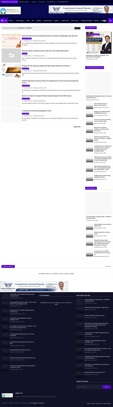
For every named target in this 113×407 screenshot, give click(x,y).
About (93, 403)
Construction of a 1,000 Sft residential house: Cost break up (102, 252)
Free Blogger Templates (37, 403)
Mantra (96, 20)
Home (5, 20)
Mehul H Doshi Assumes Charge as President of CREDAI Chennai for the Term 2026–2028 (102, 158)
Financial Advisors (51, 2)
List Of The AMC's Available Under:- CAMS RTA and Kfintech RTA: (98, 217)
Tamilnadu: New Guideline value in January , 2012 (22, 342)
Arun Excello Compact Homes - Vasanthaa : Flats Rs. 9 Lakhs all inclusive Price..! (23, 326)
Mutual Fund (47, 20)
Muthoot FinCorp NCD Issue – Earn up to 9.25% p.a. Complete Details (102, 138)
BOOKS (39, 20)
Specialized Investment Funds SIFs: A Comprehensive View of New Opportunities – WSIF (102, 167)
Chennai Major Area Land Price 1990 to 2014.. (102, 225)
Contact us (34, 2)
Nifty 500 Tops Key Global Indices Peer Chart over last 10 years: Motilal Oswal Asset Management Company (102, 242)
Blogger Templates (14, 403)
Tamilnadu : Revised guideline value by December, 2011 (20, 318)
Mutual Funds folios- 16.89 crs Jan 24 (102, 233)
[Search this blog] (89, 387)
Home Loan (74, 20)
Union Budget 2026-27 (63, 2)
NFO (27, 20)
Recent (11, 20)
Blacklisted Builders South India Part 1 (20, 350)
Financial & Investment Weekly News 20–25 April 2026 (102, 120)
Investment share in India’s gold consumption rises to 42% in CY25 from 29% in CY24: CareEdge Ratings (102, 148)
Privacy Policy (41, 2)
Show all (77, 28)
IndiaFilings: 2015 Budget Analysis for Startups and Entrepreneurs (98, 96)
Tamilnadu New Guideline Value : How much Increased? (22, 334)
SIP (33, 20)
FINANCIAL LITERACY (24, 2)
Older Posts (77, 126)
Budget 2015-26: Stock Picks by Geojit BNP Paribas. (102, 176)
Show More (108, 266)
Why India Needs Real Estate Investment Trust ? (23, 358)
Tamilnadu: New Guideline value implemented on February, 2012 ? (22, 366)
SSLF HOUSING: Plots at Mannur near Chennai (100, 104)
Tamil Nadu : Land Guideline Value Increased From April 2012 (22, 295)
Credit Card (64, 20)
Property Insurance (87, 20)
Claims (56, 20)
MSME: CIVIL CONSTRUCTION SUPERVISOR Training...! (102, 112)
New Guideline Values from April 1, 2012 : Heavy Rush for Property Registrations (23, 303)
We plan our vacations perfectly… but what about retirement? (97, 56)
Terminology (19, 20)
